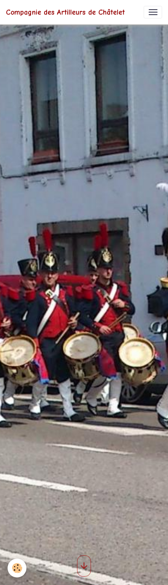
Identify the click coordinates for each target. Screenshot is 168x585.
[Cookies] (17, 568)
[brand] (65, 12)
